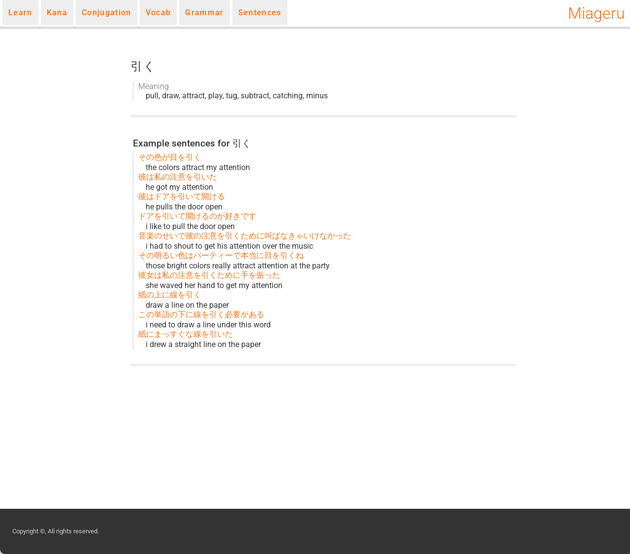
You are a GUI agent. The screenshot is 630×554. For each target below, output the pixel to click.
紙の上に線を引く (169, 294)
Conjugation (106, 12)
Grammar (204, 12)
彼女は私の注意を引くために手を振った (209, 275)
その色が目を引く (169, 157)
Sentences (260, 12)
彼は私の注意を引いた (177, 176)
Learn (20, 12)
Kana (57, 12)
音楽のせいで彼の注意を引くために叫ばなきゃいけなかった (244, 235)
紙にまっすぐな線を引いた (185, 334)
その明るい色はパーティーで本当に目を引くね (221, 255)
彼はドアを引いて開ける (181, 196)
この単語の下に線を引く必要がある (201, 314)
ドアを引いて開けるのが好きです (197, 216)
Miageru (596, 13)
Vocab (158, 12)
